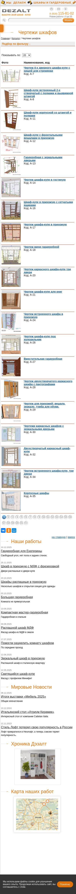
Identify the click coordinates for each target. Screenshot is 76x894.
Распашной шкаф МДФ (17, 627)
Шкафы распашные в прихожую (23, 581)
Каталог (16, 38)
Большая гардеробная (17, 597)
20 (17, 523)
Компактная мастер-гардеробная (24, 612)
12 (52, 517)
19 (13, 523)
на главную (59, 537)
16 (70, 517)
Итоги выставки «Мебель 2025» (23, 696)
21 (22, 523)
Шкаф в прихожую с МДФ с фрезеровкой (30, 566)
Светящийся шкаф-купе (18, 673)
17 (4, 523)
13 (57, 517)
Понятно (65, 884)
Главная (5, 38)
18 (8, 523)
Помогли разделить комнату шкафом (27, 643)
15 (66, 517)
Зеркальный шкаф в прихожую (23, 658)
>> (26, 523)
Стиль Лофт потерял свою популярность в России (36, 727)
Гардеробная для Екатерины (21, 551)
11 (48, 517)
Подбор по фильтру (16, 43)
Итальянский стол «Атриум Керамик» (27, 712)
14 (61, 517)
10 (44, 517)
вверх (71, 537)
